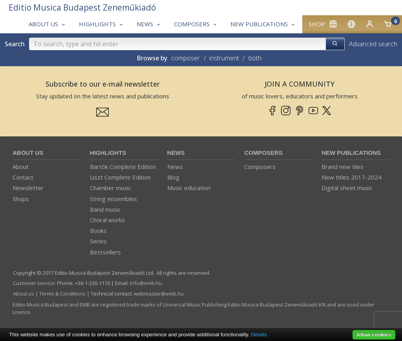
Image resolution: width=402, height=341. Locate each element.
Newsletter (28, 188)
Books (98, 230)
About (21, 166)
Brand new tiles (343, 166)
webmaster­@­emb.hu (159, 293)
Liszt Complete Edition (120, 177)
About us (28, 152)
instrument (224, 58)
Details (259, 334)
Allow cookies (373, 334)
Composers (263, 152)
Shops (21, 199)
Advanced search (373, 44)
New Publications (351, 152)
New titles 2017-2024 (352, 177)
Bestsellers (105, 252)
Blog (173, 177)
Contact (23, 177)
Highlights (108, 152)
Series (98, 241)
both (255, 58)
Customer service (34, 283)
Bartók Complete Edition (123, 166)
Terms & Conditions (62, 293)
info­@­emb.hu (146, 283)
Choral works (107, 220)
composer (185, 58)
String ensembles (113, 199)
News (176, 152)
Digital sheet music (347, 188)
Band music (105, 209)
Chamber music (110, 188)
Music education (188, 188)
